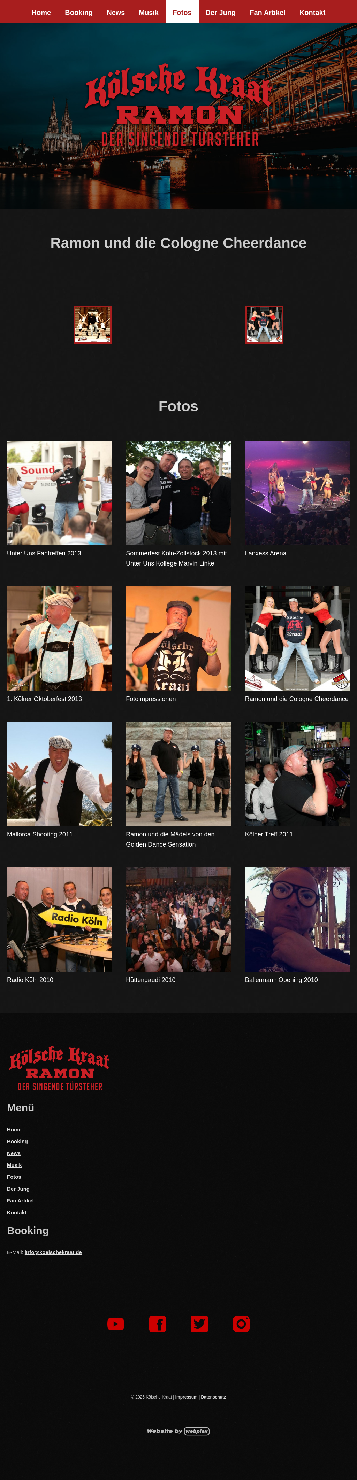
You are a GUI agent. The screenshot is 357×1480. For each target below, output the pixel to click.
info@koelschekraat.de (53, 1252)
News (116, 12)
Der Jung (221, 12)
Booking (79, 12)
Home (41, 12)
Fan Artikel (268, 12)
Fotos (182, 12)
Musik (149, 12)
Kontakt (312, 12)
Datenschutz (213, 1397)
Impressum (186, 1397)
